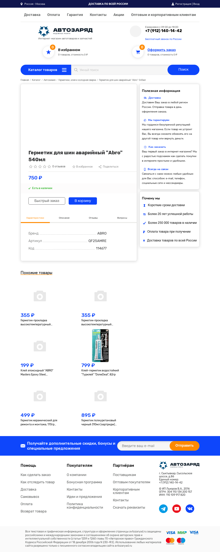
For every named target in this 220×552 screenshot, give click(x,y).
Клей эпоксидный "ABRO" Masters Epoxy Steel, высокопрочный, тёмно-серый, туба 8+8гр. (37, 373)
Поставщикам (124, 475)
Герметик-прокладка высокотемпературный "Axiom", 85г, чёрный (96, 322)
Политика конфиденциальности (85, 506)
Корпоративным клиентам (126, 491)
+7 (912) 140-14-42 (163, 30)
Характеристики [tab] (35, 218)
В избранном (69, 50)
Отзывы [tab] (93, 218)
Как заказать (157, 147)
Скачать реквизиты (129, 507)
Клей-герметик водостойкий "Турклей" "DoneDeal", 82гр (100, 372)
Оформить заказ (162, 50)
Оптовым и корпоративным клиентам (163, 15)
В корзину (83, 201)
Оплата (53, 15)
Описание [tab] (64, 218)
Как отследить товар (38, 482)
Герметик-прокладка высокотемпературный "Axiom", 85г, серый (36, 322)
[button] (33, 3)
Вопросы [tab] (122, 218)
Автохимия (49, 80)
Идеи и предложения (84, 497)
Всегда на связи (158, 169)
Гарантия (75, 15)
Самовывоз (30, 497)
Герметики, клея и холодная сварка (77, 80)
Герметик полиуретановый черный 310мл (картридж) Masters (98, 422)
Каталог (36, 80)
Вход (196, 3)
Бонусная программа (84, 482)
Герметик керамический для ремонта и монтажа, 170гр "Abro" (39, 422)
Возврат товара (34, 511)
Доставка (32, 15)
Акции (118, 15)
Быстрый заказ (46, 201)
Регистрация (183, 3)
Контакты (98, 15)
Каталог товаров (42, 70)
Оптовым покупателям (131, 482)
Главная (25, 80)
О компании (76, 475)
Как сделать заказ (36, 475)
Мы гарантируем (158, 120)
